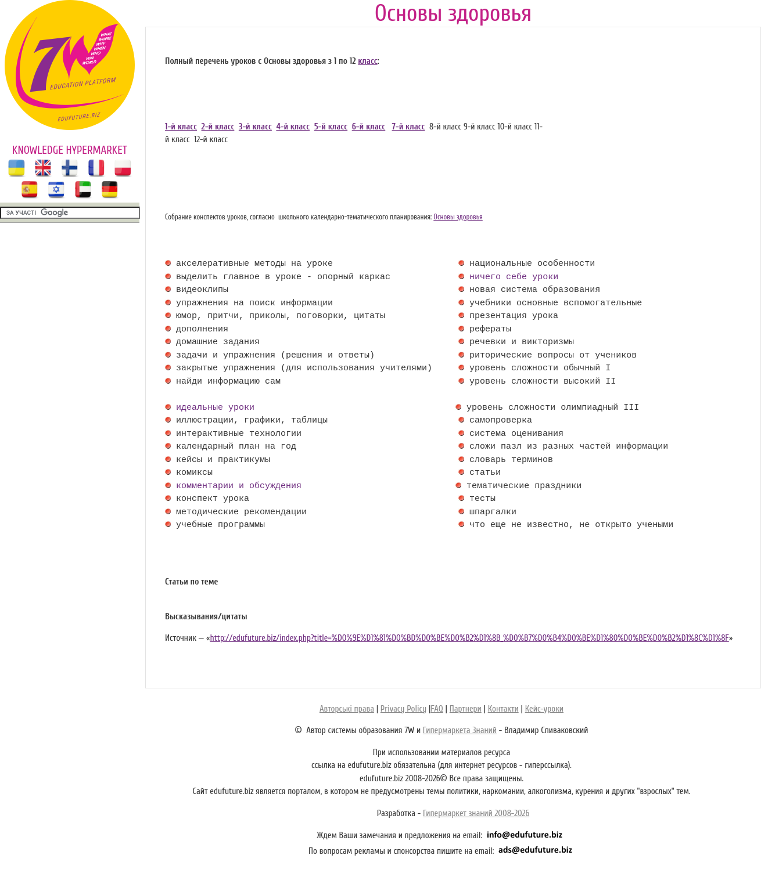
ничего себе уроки (513, 277)
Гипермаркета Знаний (460, 730)
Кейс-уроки (544, 709)
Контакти (503, 709)
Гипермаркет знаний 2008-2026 (476, 813)
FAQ (436, 709)
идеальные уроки (215, 408)
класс (367, 61)
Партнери (466, 709)
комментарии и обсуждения (238, 486)
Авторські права (347, 709)
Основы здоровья (458, 217)
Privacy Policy (403, 709)
